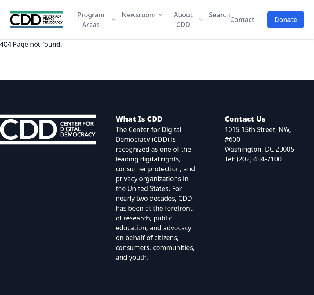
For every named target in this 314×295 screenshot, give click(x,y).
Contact (242, 19)
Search (219, 14)
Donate (285, 19)
